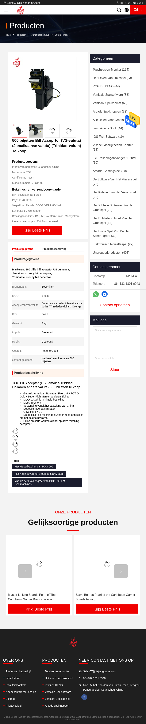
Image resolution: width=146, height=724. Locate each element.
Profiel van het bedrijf (18, 671)
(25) (114, 195)
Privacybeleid (13, 705)
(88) (111, 94)
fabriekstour (13, 678)
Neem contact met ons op (21, 691)
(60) (110, 103)
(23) (112, 78)
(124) (111, 69)
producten (21, 35)
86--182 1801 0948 (130, 2)
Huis (8, 35)
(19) (108, 136)
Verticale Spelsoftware (58, 691)
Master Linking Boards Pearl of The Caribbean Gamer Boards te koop (32, 597)
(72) (115, 182)
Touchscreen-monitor (57, 671)
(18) (113, 147)
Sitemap (10, 698)
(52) (110, 111)
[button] (25, 571)
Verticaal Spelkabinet (57, 698)
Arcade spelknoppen (57, 705)
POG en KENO (54, 685)
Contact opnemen (115, 305)
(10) (110, 171)
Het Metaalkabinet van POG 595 (34, 466)
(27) (113, 244)
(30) (114, 160)
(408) (111, 252)
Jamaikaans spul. (40, 35)
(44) (106, 86)
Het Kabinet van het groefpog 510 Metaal (39, 473)
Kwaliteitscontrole (16, 685)
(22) (113, 208)
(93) (113, 119)
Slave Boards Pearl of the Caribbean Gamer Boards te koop (105, 597)
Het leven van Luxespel (59, 678)
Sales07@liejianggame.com (21, 2)
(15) (113, 220)
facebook (84, 697)
